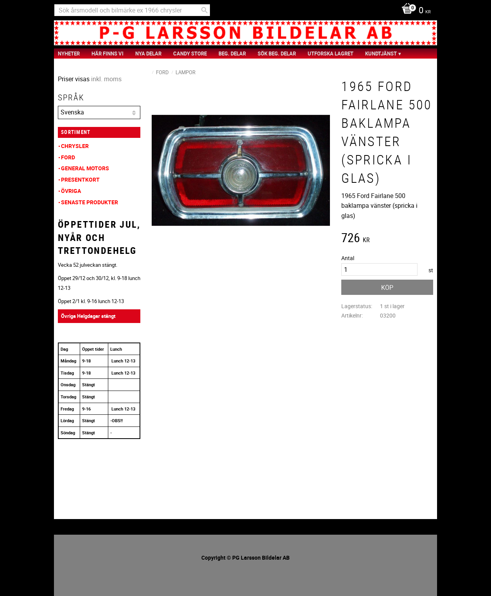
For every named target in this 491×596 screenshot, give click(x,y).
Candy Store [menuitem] (190, 53)
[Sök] (204, 10)
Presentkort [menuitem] (80, 179)
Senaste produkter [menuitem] (89, 202)
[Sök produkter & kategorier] (132, 10)
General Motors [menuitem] (85, 168)
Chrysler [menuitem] (75, 146)
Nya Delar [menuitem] (148, 53)
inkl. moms (106, 79)
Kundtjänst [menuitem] (381, 53)
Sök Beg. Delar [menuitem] (277, 53)
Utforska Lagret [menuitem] (330, 53)
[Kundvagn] (414, 11)
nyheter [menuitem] (69, 53)
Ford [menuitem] (68, 157)
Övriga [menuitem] (71, 191)
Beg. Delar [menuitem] (232, 53)
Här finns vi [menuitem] (107, 53)
